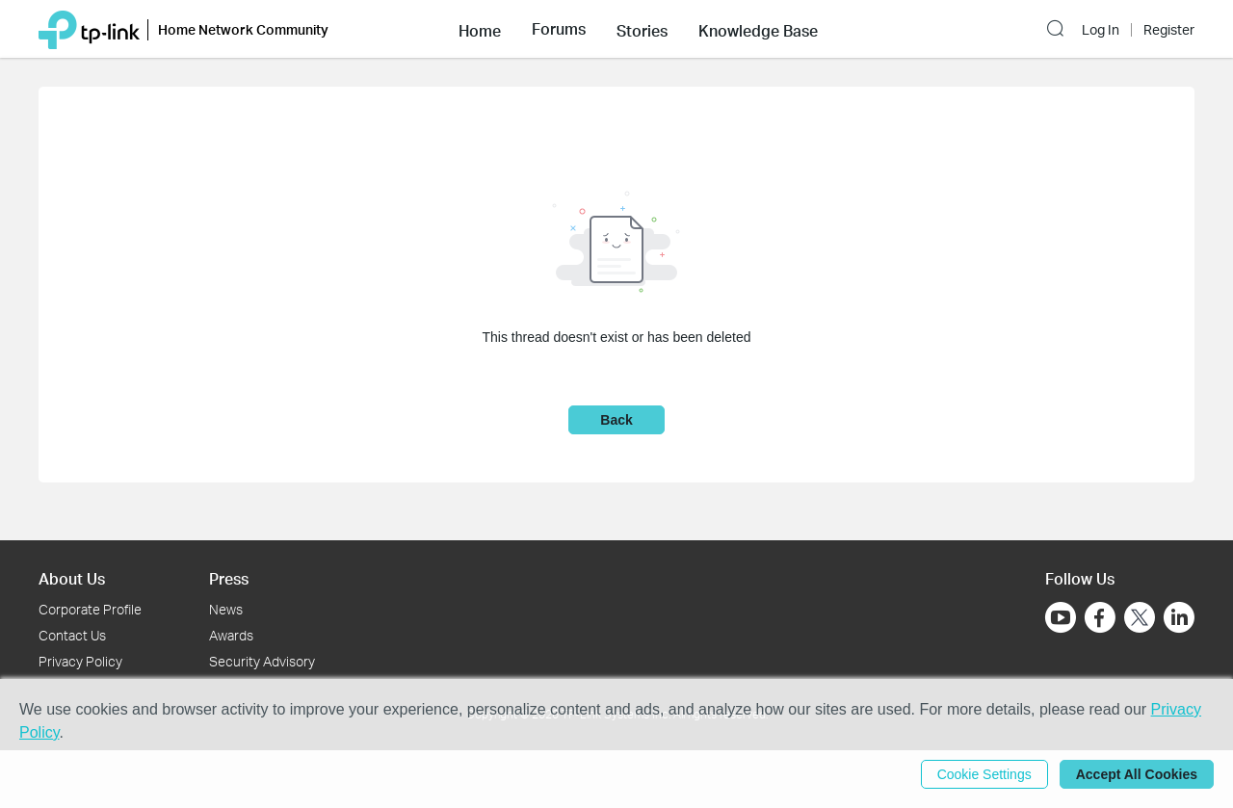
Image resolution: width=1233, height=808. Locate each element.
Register (1168, 30)
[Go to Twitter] (1139, 619)
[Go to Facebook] (1100, 617)
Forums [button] (559, 29)
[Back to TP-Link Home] (89, 28)
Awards (231, 635)
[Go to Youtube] (1060, 617)
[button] (479, 29)
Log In (1100, 30)
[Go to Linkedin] (1179, 617)
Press (229, 578)
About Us (72, 578)
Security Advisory (262, 661)
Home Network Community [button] (243, 29)
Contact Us (72, 635)
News (226, 609)
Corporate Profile (90, 609)
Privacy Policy (80, 661)
